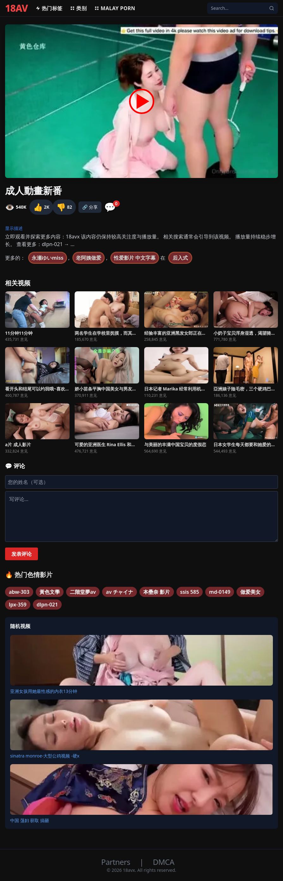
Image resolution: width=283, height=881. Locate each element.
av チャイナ (119, 591)
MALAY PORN (114, 8)
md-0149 (219, 591)
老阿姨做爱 (88, 257)
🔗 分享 (90, 207)
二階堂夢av (83, 591)
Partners (116, 862)
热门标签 (49, 8)
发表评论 (21, 553)
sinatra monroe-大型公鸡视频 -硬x (44, 756)
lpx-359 (18, 604)
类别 (78, 8)
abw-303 (19, 591)
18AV (16, 8)
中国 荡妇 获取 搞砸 (29, 820)
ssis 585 (189, 591)
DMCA (163, 862)
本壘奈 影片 (156, 591)
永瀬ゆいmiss (47, 257)
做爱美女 (250, 591)
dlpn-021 (47, 604)
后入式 (180, 257)
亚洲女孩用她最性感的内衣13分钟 (43, 691)
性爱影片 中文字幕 (135, 257)
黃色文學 (50, 591)
